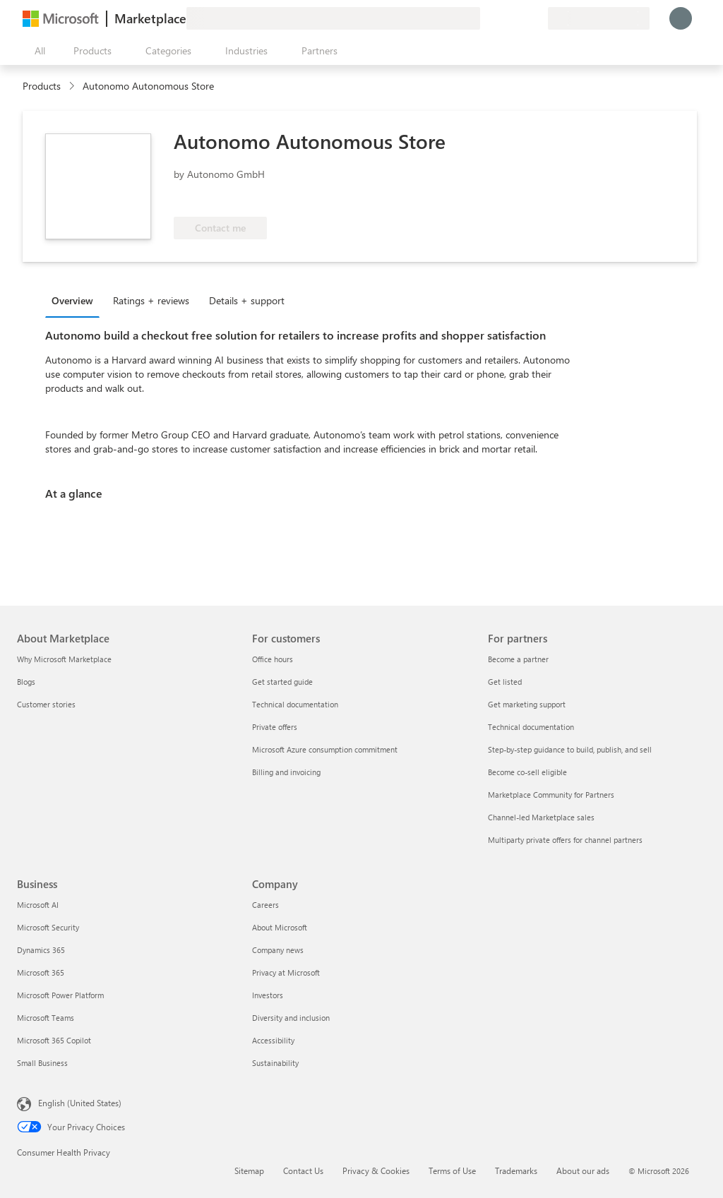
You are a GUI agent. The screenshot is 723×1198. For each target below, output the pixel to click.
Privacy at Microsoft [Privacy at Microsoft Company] (286, 972)
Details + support (247, 300)
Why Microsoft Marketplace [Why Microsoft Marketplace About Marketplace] (64, 659)
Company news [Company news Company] (278, 950)
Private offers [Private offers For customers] (274, 726)
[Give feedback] (485, 18)
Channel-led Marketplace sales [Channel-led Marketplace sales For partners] (541, 817)
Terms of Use (452, 1170)
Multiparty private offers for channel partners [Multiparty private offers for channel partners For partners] (565, 839)
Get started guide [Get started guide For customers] (282, 681)
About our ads (582, 1170)
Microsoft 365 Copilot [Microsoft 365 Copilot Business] (54, 1040)
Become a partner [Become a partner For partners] (518, 659)
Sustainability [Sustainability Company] (275, 1063)
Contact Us (303, 1170)
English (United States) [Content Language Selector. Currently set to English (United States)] (79, 1102)
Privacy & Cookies (376, 1170)
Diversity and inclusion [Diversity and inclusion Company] (291, 1017)
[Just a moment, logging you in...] (680, 18)
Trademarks (516, 1170)
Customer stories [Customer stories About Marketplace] (46, 704)
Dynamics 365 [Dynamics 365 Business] (41, 950)
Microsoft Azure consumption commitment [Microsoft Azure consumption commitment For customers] (325, 749)
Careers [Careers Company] (265, 904)
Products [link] (42, 85)
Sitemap (249, 1170)
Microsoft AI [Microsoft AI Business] (38, 904)
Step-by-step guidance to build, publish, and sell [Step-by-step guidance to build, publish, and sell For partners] (570, 749)
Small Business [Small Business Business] (42, 1063)
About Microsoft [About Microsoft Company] (279, 927)
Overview (72, 300)
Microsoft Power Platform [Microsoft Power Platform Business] (60, 995)
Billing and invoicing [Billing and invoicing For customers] (286, 772)
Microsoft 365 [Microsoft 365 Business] (40, 972)
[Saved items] (519, 18)
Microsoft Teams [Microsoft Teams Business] (45, 1017)
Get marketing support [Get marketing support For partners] (527, 704)
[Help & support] (502, 18)
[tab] (76, 300)
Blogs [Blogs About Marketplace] (26, 681)
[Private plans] (536, 18)
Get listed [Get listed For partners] (505, 681)
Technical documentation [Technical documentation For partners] (531, 726)
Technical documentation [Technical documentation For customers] (295, 704)
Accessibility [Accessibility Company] (273, 1040)
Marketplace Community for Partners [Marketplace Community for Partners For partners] (551, 794)
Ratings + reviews (151, 300)
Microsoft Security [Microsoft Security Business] (48, 927)
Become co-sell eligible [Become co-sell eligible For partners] (527, 772)
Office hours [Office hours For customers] (272, 659)
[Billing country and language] (599, 18)
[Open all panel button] (37, 51)
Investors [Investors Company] (267, 995)
